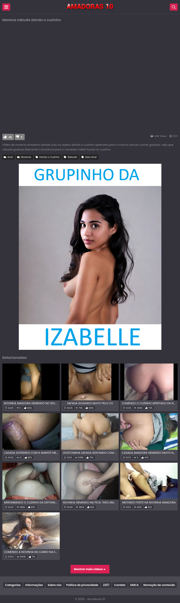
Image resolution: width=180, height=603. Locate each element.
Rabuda (72, 157)
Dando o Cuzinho (49, 157)
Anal (10, 157)
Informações (34, 585)
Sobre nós (54, 585)
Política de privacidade (82, 585)
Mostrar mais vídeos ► (90, 569)
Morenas (26, 157)
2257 (106, 585)
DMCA (134, 585)
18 (10, 137)
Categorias (13, 585)
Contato (119, 585)
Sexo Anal (91, 157)
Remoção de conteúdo (159, 585)
